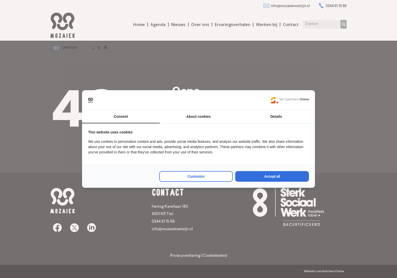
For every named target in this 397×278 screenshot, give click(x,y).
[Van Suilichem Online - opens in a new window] (290, 100)
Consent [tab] (121, 116)
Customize (196, 176)
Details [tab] (276, 116)
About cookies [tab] (198, 116)
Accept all (272, 176)
